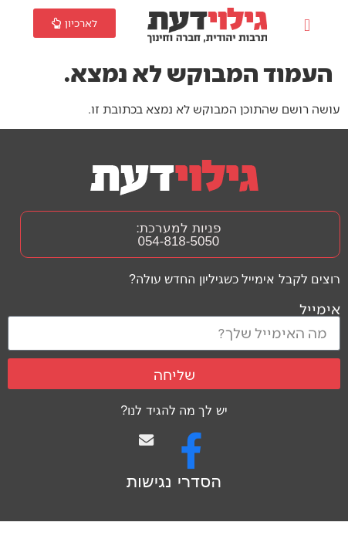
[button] (306, 26)
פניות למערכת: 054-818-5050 (178, 235)
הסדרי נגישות (174, 481)
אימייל (319, 308)
